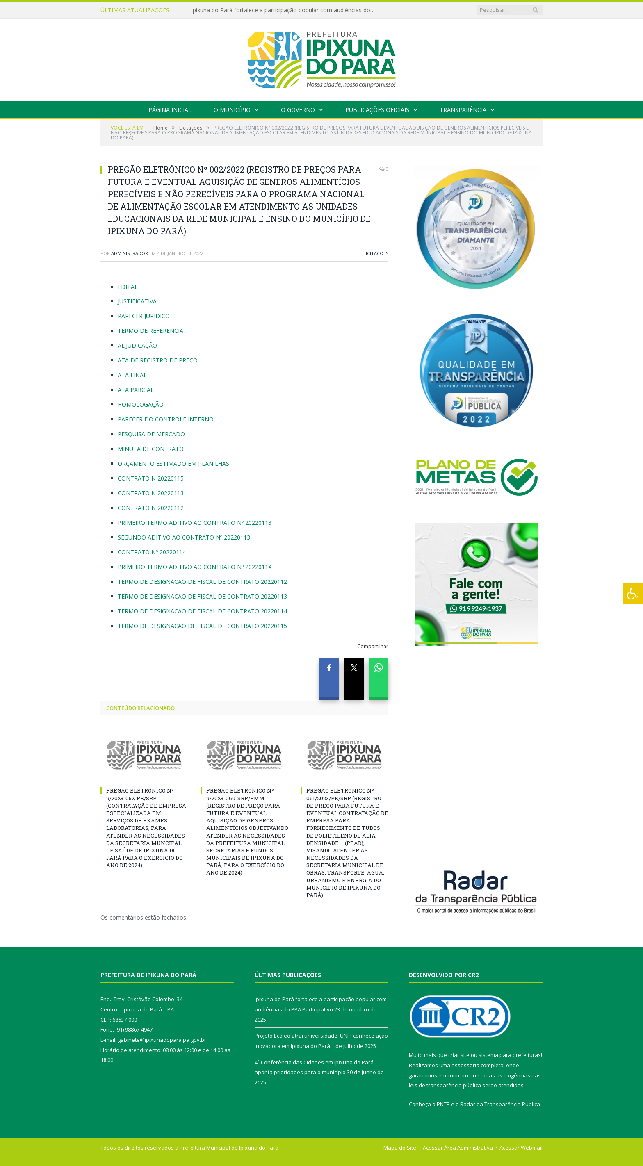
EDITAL (128, 287)
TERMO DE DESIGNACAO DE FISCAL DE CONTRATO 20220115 (202, 626)
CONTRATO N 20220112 (151, 508)
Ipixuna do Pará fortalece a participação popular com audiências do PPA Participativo (285, 10)
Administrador (129, 253)
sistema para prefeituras (510, 1055)
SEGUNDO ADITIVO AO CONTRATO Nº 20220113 (184, 537)
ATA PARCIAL (136, 390)
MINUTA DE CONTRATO (151, 449)
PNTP (443, 1104)
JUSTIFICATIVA (137, 301)
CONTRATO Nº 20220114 (152, 552)
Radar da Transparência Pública (500, 1104)
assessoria (465, 1065)
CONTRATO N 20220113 (151, 493)
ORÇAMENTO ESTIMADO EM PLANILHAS (173, 463)
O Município (232, 110)
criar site (459, 1055)
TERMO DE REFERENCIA (150, 331)
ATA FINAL (132, 375)
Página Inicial (170, 110)
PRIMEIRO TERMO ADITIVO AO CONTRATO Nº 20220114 (194, 567)
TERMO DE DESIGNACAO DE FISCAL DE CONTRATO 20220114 (202, 611)
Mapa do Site (399, 1147)
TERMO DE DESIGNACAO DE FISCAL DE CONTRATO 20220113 (202, 596)
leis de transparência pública (445, 1085)
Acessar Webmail (521, 1147)
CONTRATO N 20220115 (151, 478)
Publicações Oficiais (377, 110)
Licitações (375, 253)
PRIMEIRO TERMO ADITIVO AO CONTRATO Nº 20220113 (194, 522)
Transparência (463, 110)
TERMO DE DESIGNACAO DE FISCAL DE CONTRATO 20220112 (202, 581)
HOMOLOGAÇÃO (141, 404)
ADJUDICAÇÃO (137, 345)
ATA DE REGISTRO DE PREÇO (158, 360)
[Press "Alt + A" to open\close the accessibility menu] (633, 593)
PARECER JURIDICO (144, 316)
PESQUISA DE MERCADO (151, 434)
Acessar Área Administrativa (458, 1147)
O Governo (298, 110)
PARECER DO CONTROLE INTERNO (166, 419)
